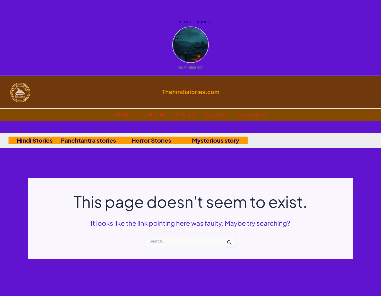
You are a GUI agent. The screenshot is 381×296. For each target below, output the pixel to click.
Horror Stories (158, 140)
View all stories (194, 21)
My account (217, 114)
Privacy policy (252, 114)
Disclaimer (185, 114)
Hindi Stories (31, 140)
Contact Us (153, 114)
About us (124, 114)
